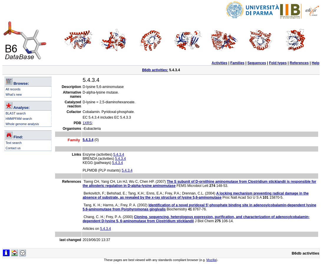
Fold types (278, 63)
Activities (219, 63)
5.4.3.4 (118, 154)
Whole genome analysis (22, 124)
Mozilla (211, 260)
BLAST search (16, 113)
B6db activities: (155, 70)
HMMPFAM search (19, 118)
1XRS (87, 123)
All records (13, 89)
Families (237, 63)
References (299, 63)
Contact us (13, 148)
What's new (14, 94)
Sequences (256, 63)
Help (315, 63)
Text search (14, 143)
